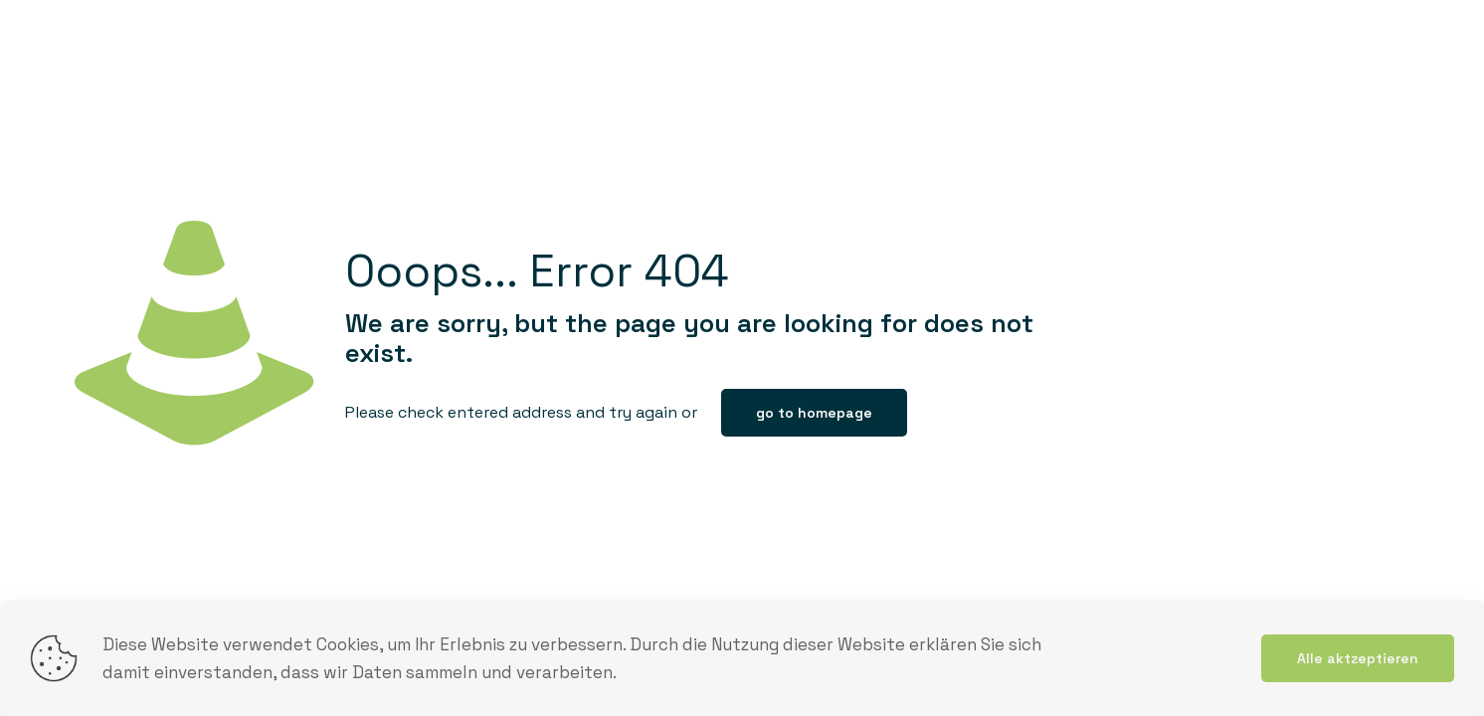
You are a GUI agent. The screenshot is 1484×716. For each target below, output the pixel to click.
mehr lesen (1202, 658)
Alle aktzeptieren (1357, 658)
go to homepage (814, 413)
